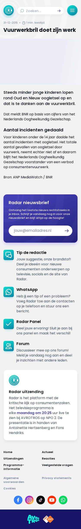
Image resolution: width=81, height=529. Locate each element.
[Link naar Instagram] (29, 500)
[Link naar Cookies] (40, 488)
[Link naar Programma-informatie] (21, 467)
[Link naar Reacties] (60, 459)
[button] (59, 11)
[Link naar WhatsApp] (63, 500)
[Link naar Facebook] (18, 500)
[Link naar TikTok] (40, 500)
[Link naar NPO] (48, 519)
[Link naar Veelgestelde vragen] (60, 467)
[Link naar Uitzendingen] (21, 459)
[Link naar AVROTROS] (33, 519)
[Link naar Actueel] (60, 452)
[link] (40, 266)
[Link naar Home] (21, 452)
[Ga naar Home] (8, 10)
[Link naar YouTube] (52, 500)
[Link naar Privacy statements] (60, 480)
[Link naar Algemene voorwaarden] (21, 480)
